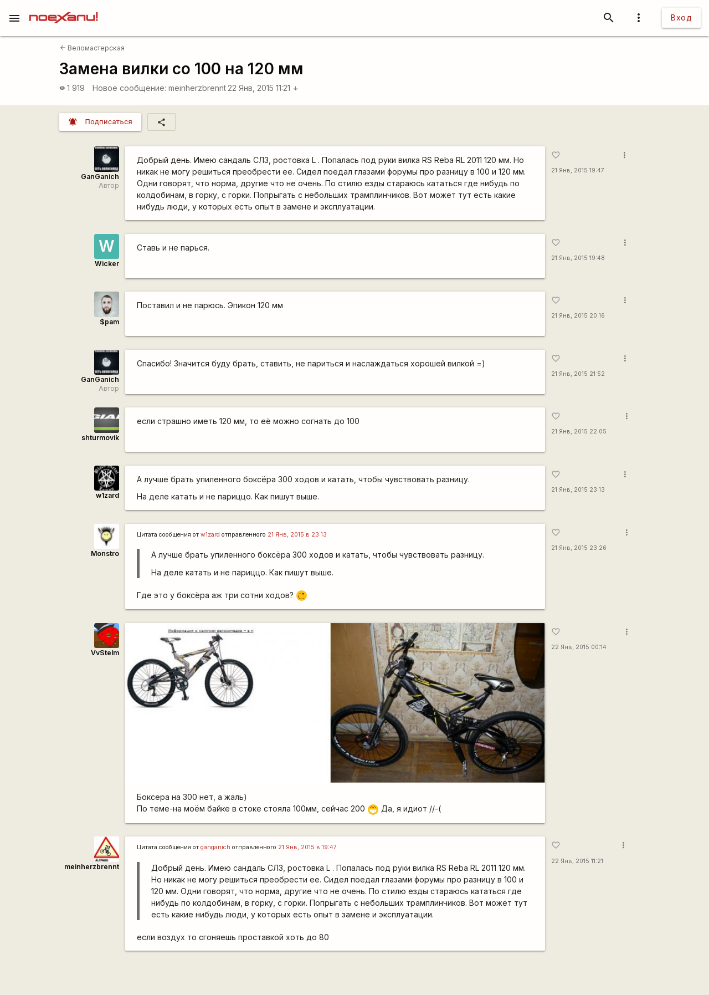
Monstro (105, 553)
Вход (681, 17)
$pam (109, 322)
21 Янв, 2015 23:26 (579, 548)
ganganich (215, 847)
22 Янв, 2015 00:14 (579, 647)
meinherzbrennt (197, 88)
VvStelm (105, 653)
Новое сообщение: (129, 88)
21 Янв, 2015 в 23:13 (297, 534)
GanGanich (100, 176)
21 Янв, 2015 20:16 (578, 315)
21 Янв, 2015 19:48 (578, 258)
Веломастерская (92, 48)
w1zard (107, 495)
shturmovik (100, 437)
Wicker (107, 263)
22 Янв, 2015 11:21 (263, 88)
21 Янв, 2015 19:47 (577, 170)
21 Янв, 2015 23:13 (578, 489)
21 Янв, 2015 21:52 (578, 373)
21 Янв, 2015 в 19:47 (307, 847)
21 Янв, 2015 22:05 (579, 431)
